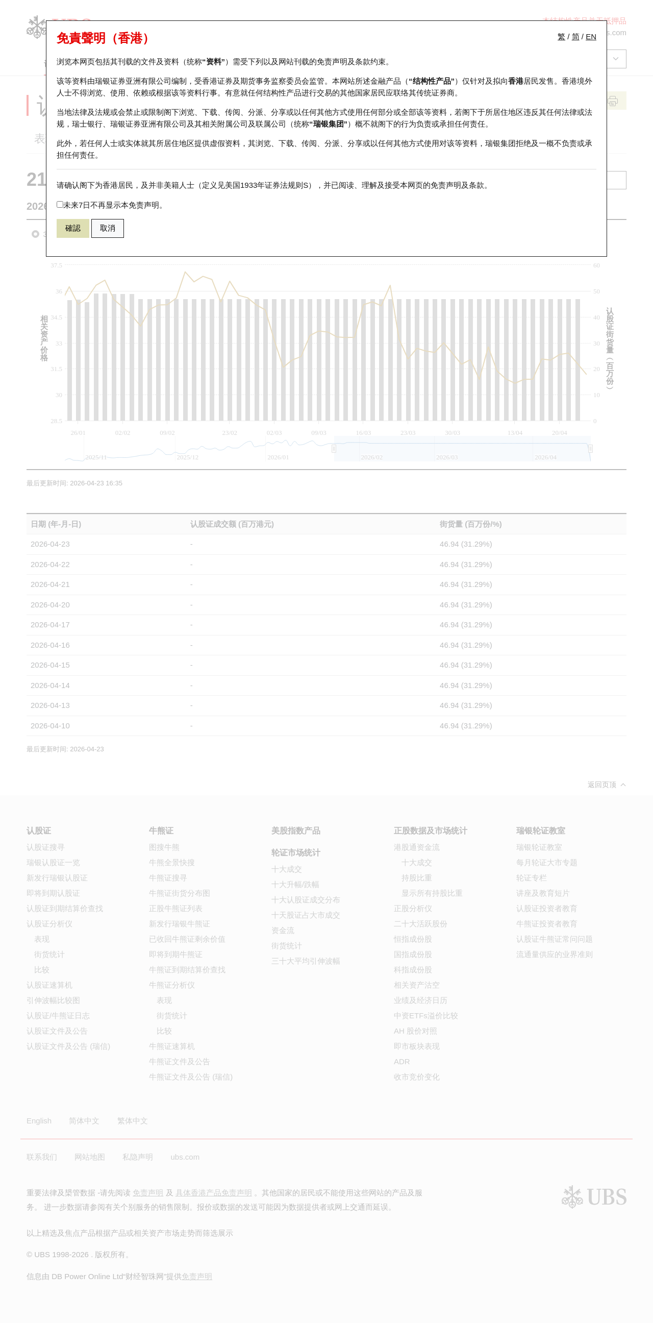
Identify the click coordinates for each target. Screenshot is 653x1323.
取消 (107, 228)
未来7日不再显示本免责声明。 (112, 205)
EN (591, 36)
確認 (73, 228)
